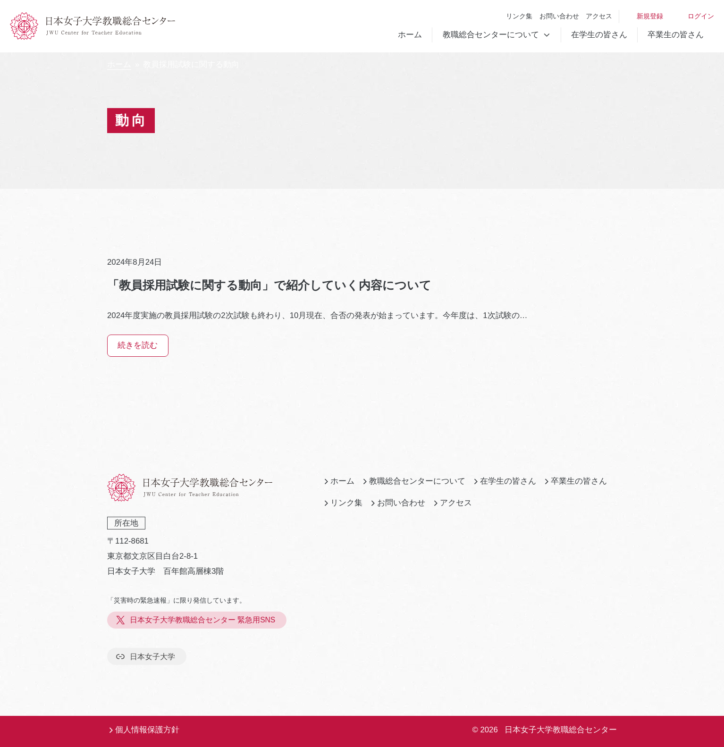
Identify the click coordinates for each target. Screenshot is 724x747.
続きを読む (138, 345)
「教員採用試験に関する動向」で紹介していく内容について (269, 285)
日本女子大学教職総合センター (561, 729)
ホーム (410, 34)
